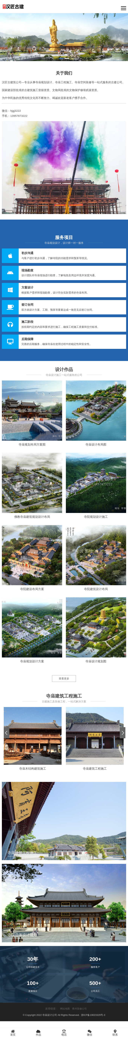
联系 (115, 1032)
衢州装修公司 (79, 1008)
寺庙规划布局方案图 (32, 444)
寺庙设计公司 (49, 1015)
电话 (64, 1032)
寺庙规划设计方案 (32, 661)
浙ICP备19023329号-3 (93, 1015)
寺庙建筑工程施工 (95, 768)
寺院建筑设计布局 (96, 589)
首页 (13, 1032)
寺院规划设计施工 (96, 516)
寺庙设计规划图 (95, 661)
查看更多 (64, 678)
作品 (38, 1032)
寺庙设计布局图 (95, 444)
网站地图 (65, 1008)
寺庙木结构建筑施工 (32, 768)
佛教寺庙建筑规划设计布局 (32, 516)
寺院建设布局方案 (32, 589)
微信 (89, 1032)
